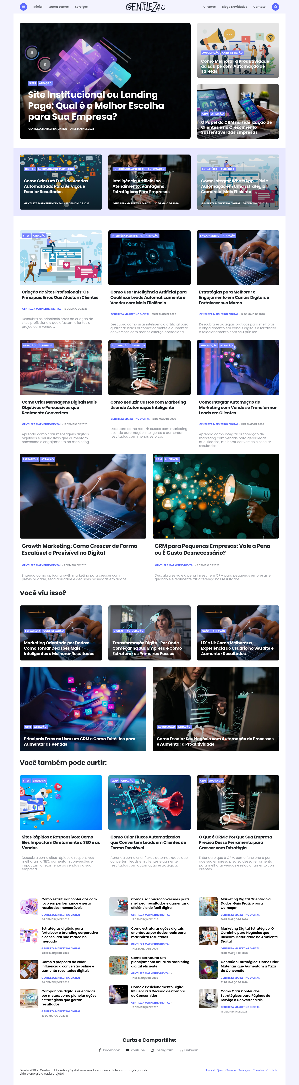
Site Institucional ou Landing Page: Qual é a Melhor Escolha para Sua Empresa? (96, 105)
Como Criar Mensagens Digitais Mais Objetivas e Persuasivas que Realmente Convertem (59, 407)
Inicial (38, 7)
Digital (30, 169)
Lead (115, 780)
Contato (259, 7)
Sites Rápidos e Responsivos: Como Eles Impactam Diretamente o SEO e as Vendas (61, 842)
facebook (109, 1050)
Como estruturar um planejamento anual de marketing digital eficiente (160, 962)
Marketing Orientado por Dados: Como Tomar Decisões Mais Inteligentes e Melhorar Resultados (59, 648)
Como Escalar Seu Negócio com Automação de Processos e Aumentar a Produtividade (215, 741)
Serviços (81, 7)
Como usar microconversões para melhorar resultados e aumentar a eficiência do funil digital (160, 903)
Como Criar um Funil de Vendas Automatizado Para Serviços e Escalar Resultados (56, 186)
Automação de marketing (56, 169)
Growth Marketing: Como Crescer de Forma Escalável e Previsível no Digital (79, 549)
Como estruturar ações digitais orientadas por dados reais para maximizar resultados (158, 933)
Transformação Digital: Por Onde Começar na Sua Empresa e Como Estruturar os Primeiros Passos (147, 648)
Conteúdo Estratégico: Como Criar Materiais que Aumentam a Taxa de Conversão (249, 966)
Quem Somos (59, 7)
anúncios (138, 345)
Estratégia (209, 169)
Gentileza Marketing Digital (47, 128)
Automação (210, 52)
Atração (45, 83)
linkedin (188, 1050)
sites (32, 83)
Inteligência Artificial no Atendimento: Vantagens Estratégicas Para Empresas (141, 186)
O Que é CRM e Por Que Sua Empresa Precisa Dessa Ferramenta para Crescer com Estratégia (235, 842)
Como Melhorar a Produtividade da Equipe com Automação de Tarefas (235, 66)
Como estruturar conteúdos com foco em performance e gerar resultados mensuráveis (69, 903)
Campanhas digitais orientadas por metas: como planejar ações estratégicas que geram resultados (69, 997)
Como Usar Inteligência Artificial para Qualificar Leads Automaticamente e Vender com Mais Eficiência (148, 297)
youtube (135, 1050)
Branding (39, 780)
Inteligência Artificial (129, 169)
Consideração (232, 52)
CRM (205, 113)
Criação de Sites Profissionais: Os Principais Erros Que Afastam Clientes (60, 294)
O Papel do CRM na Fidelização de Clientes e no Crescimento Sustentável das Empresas (236, 127)
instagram (161, 1050)
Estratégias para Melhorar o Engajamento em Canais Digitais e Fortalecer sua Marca (234, 297)
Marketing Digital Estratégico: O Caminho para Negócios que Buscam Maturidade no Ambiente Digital (249, 935)
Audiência (227, 169)
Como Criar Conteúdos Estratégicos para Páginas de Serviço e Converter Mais (245, 995)
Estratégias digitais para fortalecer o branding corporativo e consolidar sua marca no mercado (70, 935)
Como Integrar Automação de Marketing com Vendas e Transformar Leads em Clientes (238, 407)
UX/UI (205, 631)
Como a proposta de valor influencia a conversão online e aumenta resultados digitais (68, 966)
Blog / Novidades (234, 7)
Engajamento (209, 235)
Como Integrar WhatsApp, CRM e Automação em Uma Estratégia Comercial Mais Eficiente (234, 186)
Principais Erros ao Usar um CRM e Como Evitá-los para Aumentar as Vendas (79, 741)
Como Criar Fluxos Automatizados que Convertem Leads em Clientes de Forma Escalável (148, 842)
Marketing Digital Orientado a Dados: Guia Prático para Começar (246, 903)
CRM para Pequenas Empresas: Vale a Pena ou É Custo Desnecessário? (212, 549)
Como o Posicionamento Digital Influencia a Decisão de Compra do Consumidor (158, 991)
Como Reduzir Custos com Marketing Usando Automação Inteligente (148, 404)
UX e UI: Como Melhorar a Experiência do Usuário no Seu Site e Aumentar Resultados (237, 648)
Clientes (209, 7)
